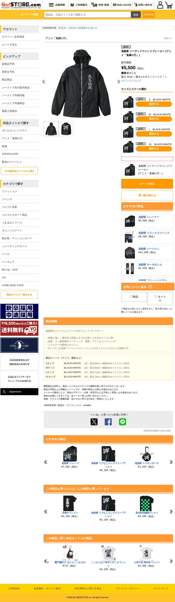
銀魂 (4, 146)
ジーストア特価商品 (13, 103)
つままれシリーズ (12, 222)
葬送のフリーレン (12, 161)
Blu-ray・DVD (10, 269)
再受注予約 (8, 71)
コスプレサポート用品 (14, 214)
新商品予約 (8, 64)
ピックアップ (11, 56)
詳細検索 (149, 14)
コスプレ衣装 (9, 207)
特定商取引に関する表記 (88, 588)
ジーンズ (7, 199)
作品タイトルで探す (16, 123)
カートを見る (9, 44)
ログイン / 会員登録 (13, 36)
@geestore (11, 391)
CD (4, 277)
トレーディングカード (14, 246)
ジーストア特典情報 (13, 95)
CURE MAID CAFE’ (13, 285)
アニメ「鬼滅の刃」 (13, 138)
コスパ (167, 38)
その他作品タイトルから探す (19, 171)
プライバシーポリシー (128, 588)
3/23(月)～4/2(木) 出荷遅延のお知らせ (77, 28)
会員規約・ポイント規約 (47, 588)
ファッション (9, 191)
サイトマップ (161, 588)
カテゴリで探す (13, 183)
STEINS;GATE (10, 153)
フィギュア (8, 261)
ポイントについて (131, 80)
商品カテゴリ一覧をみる (19, 294)
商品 (134, 296)
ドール (5, 254)
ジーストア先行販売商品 (16, 87)
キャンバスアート (12, 230)
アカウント (10, 29)
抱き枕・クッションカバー (17, 238)
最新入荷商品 (9, 111)
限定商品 (7, 79)
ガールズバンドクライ (14, 130)
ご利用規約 (14, 588)
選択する (154, 104)
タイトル (160, 298)
